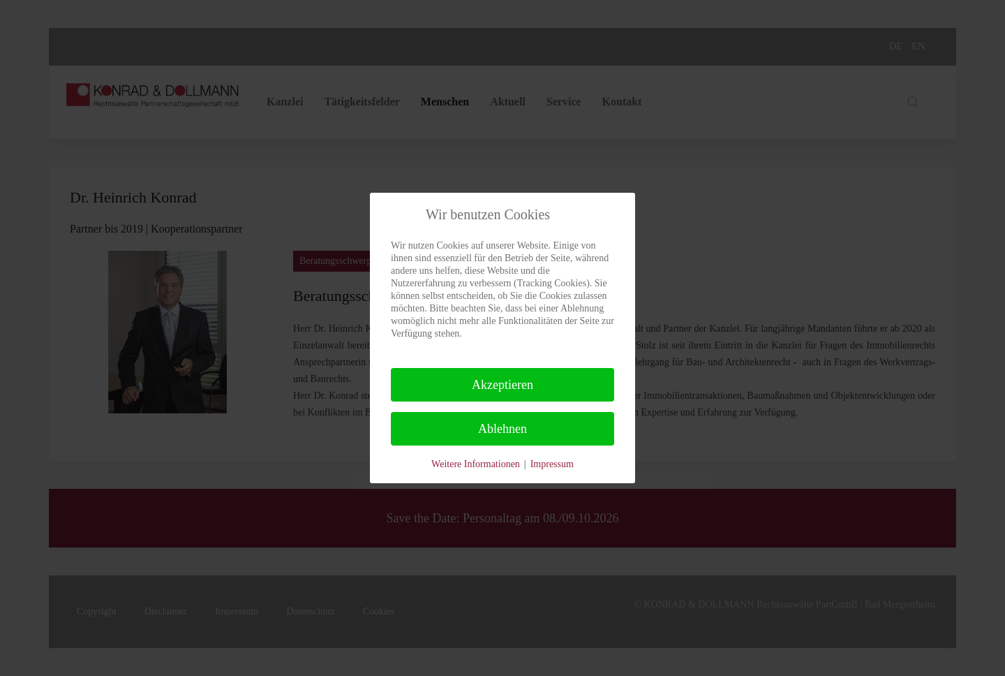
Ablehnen (502, 429)
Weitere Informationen (475, 464)
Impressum (552, 464)
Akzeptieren (502, 385)
